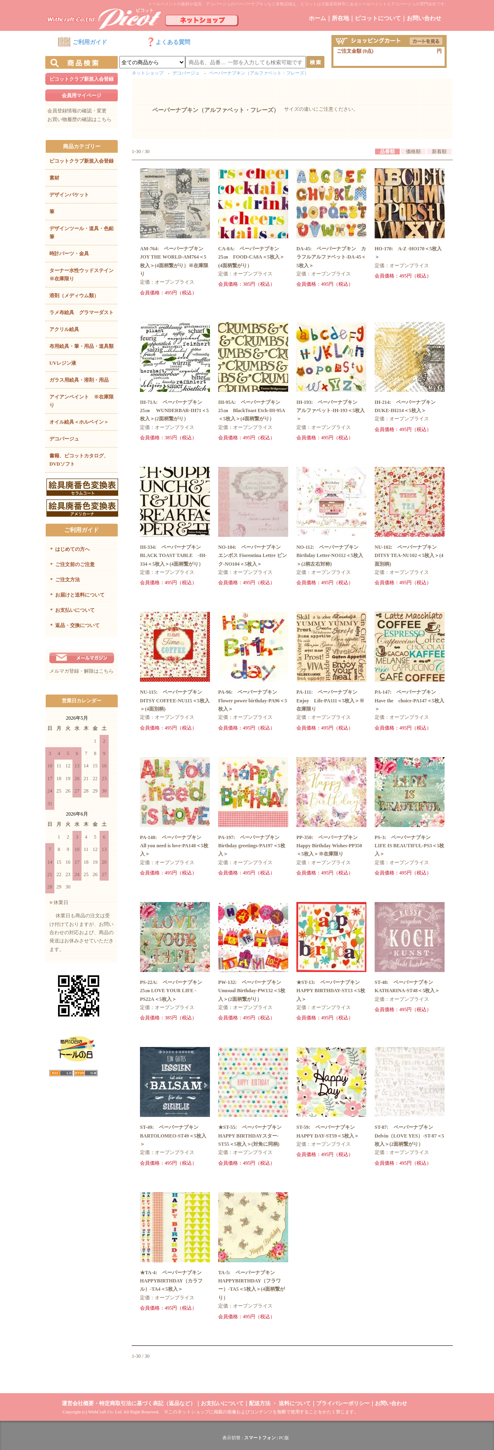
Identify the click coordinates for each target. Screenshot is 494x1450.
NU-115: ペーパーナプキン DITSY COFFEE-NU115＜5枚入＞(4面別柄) (175, 700)
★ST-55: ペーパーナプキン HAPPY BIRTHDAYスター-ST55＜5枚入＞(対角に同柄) (252, 1135)
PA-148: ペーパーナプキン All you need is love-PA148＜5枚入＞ (174, 846)
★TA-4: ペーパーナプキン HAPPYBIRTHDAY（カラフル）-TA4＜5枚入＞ (173, 1281)
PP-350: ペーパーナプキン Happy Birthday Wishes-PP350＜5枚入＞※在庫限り (329, 846)
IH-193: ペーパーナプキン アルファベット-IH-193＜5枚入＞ (330, 410)
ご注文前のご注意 (72, 564)
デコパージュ (64, 439)
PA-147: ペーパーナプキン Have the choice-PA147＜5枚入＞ (409, 700)
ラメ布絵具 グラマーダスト (81, 312)
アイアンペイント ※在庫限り (81, 401)
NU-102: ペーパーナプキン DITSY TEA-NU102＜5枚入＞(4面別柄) (409, 555)
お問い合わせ (424, 18)
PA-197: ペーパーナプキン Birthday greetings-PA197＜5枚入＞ (251, 846)
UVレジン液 (62, 363)
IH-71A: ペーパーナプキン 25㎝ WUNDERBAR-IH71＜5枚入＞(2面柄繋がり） (174, 410)
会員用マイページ (81, 95)
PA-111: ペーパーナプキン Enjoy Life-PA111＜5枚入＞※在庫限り (330, 700)
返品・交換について (75, 625)
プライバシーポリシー (343, 1403)
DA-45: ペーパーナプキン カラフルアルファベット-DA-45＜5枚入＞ (331, 257)
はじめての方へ (70, 549)
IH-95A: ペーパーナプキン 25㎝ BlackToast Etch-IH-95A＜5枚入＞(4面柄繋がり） (251, 410)
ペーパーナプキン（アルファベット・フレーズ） (259, 72)
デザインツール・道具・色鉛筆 (81, 233)
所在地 (340, 18)
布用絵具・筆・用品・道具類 (81, 346)
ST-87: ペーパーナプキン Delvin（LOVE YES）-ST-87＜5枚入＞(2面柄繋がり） (409, 1135)
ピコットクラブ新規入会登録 (81, 79)
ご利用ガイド (82, 42)
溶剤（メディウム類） (74, 295)
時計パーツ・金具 (69, 253)
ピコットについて (378, 18)
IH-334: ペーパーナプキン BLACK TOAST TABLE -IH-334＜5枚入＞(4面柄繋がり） (173, 555)
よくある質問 (169, 42)
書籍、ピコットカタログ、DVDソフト (79, 460)
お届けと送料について (77, 595)
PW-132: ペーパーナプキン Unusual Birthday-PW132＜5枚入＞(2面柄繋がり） (252, 990)
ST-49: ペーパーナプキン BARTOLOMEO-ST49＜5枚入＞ (173, 1135)
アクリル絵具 (64, 329)
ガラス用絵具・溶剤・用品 (79, 380)
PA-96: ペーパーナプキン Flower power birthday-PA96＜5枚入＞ (252, 700)
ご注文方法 (65, 580)
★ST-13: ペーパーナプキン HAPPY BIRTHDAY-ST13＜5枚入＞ (330, 990)
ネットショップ (147, 72)
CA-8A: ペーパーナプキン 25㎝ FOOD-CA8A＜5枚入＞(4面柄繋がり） (251, 257)
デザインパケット (69, 195)
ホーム (317, 18)
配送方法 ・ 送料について (280, 1403)
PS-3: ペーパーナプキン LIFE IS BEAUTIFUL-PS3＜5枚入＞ (409, 846)
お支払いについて (72, 610)
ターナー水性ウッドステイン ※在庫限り (83, 275)
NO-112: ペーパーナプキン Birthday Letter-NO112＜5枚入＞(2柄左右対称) (330, 555)
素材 (54, 178)
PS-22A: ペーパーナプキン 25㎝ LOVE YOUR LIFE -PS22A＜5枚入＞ (173, 990)
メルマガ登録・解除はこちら (81, 671)
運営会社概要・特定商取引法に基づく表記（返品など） (129, 1403)
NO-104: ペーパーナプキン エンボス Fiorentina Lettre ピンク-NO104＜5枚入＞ (252, 555)
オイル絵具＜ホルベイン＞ (79, 422)
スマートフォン (260, 1437)
